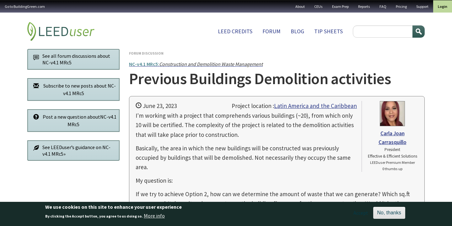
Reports (364, 6)
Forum (271, 31)
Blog (297, 31)
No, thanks (389, 215)
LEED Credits (235, 31)
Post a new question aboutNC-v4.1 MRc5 (73, 120)
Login (442, 6)
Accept (360, 215)
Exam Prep (340, 6)
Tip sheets (328, 31)
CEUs (318, 6)
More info (154, 218)
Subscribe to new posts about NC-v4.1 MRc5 (73, 89)
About (300, 6)
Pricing (401, 6)
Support (422, 6)
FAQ (382, 6)
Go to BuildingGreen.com (25, 6)
